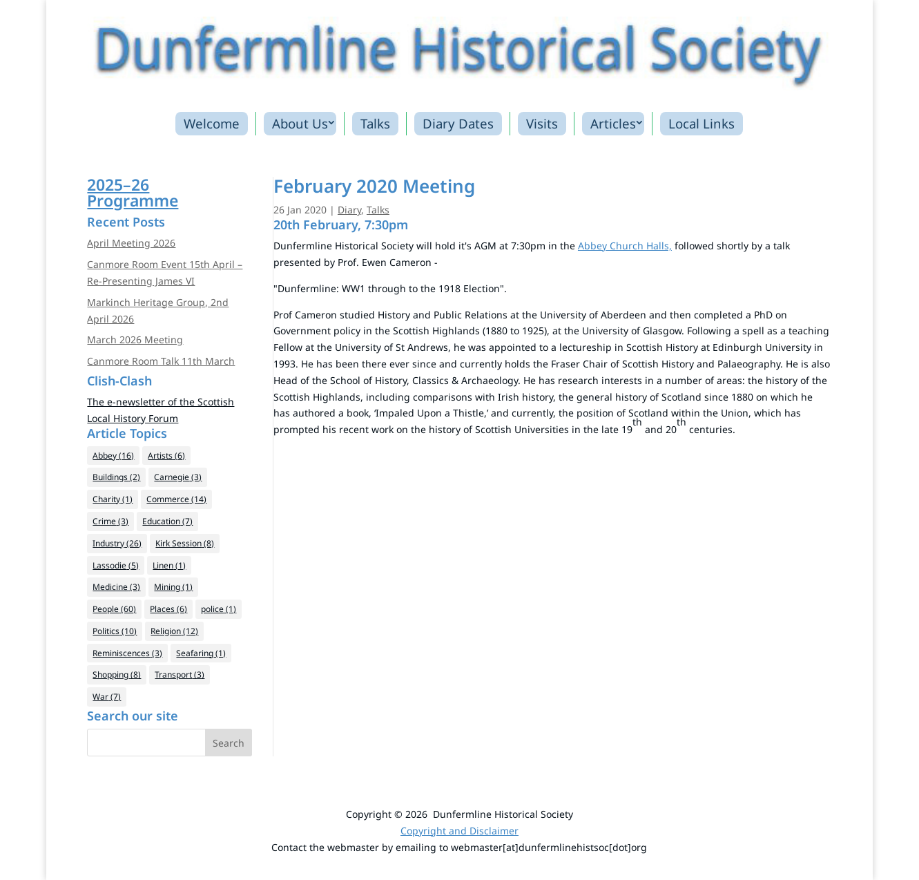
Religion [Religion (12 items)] (174, 631)
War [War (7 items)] (107, 696)
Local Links (701, 123)
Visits (542, 123)
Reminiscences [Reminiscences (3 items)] (127, 653)
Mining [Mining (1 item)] (173, 587)
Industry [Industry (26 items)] (117, 543)
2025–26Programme (132, 192)
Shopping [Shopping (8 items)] (117, 674)
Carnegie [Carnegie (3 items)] (178, 477)
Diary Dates (458, 123)
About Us (300, 123)
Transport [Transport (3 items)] (179, 674)
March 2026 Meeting (135, 339)
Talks (375, 123)
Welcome (212, 123)
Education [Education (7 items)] (167, 521)
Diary (349, 209)
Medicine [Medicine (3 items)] (116, 587)
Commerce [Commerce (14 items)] (176, 499)
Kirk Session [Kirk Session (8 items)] (184, 543)
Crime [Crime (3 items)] (110, 521)
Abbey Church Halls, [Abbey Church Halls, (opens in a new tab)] (625, 245)
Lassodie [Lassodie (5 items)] (116, 565)
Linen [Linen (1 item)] (169, 565)
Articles (613, 123)
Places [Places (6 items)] (168, 609)
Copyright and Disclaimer (459, 830)
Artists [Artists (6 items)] (166, 455)
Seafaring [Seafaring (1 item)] (201, 653)
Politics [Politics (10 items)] (115, 631)
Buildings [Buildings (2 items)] (116, 477)
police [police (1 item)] (218, 609)
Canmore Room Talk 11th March (161, 360)
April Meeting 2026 (131, 242)
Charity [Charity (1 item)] (113, 499)
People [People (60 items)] (114, 609)
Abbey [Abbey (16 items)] (113, 455)
